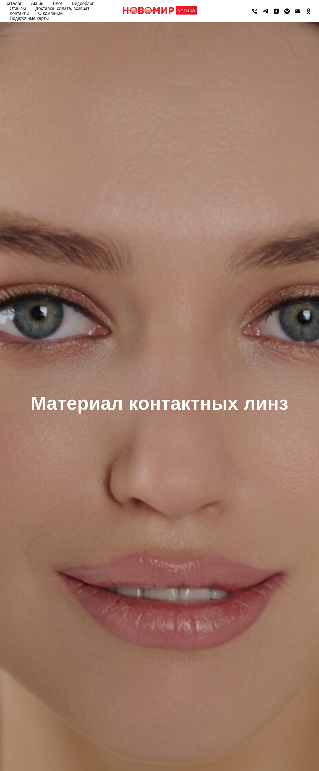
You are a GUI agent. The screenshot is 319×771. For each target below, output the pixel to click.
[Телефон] (254, 11)
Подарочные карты (29, 18)
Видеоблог (83, 3)
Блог (58, 3)
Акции (37, 3)
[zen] (276, 11)
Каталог (14, 3)
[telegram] (265, 11)
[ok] (308, 11)
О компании (50, 13)
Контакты (19, 13)
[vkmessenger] (287, 11)
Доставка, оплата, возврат (62, 8)
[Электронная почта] (297, 11)
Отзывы (18, 8)
